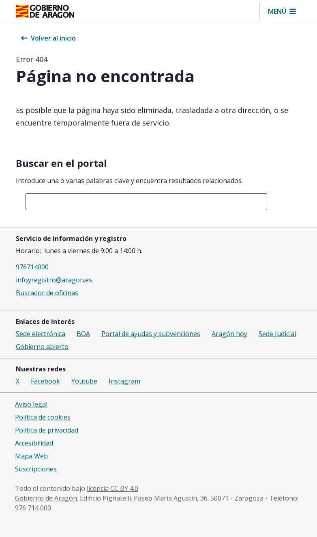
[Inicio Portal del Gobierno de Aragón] (45, 11)
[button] (282, 11)
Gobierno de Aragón (46, 498)
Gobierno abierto (42, 346)
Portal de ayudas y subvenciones (150, 333)
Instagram (124, 381)
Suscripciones (36, 469)
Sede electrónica (40, 333)
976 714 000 (33, 507)
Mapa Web (31, 456)
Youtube (84, 381)
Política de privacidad (46, 430)
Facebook (45, 381)
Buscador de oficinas (47, 292)
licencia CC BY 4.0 (112, 488)
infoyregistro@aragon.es (54, 279)
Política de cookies (43, 417)
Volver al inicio (48, 38)
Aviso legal (31, 404)
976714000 (32, 266)
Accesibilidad (34, 443)
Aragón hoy (229, 333)
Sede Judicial (277, 333)
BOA (83, 333)
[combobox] (146, 201)
